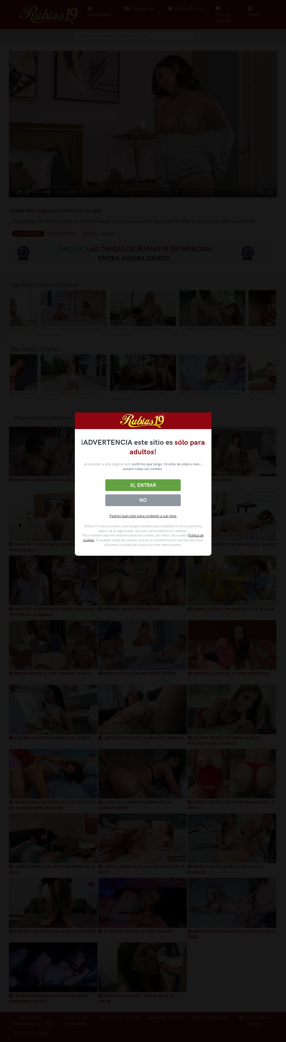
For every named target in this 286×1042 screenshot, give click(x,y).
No (143, 500)
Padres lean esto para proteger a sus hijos (143, 516)
